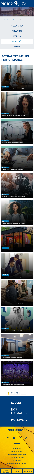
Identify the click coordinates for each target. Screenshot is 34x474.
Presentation (17, 26)
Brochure (17, 471)
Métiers (17, 36)
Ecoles (8, 20)
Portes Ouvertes (6, 471)
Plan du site (17, 448)
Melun (13, 20)
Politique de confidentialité (17, 454)
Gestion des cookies (17, 457)
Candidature (28, 471)
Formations (17, 31)
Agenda (17, 46)
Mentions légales (17, 451)
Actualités (17, 41)
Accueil (3, 20)
